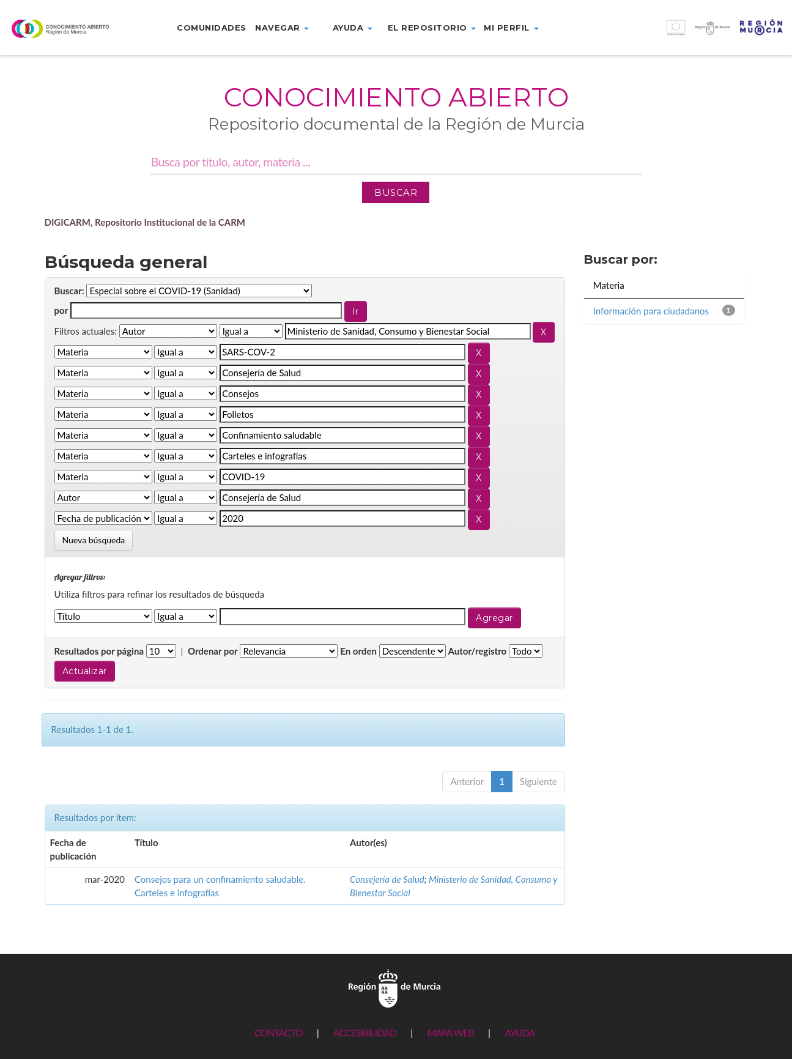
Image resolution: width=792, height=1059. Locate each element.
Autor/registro (477, 650)
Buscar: (69, 290)
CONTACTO (278, 1032)
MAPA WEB (450, 1032)
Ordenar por (213, 650)
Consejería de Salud (387, 879)
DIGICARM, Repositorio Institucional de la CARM (145, 222)
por (61, 310)
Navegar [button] (282, 27)
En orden (358, 650)
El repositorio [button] (432, 27)
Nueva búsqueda (93, 540)
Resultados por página (99, 650)
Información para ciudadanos (651, 310)
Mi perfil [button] (511, 27)
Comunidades (211, 27)
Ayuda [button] (352, 27)
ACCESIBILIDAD (364, 1032)
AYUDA (520, 1032)
